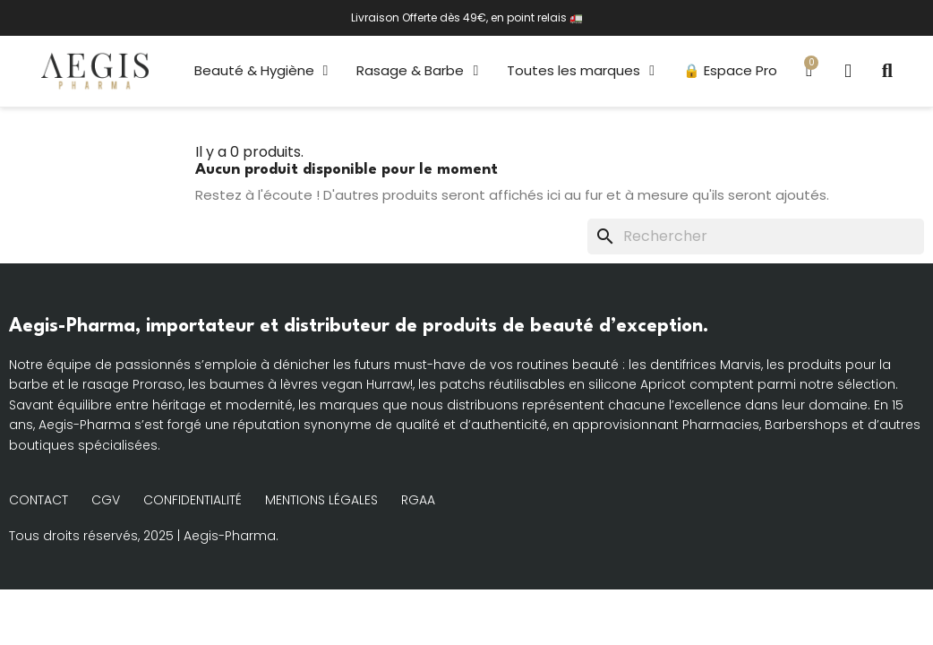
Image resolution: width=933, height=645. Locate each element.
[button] (887, 71)
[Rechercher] (755, 236)
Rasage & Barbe (417, 71)
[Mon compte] (847, 71)
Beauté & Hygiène (261, 71)
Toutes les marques (581, 71)
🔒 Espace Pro (730, 70)
